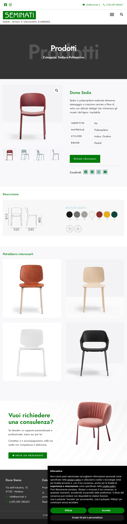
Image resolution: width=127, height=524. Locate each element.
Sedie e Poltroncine (71, 57)
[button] (111, 14)
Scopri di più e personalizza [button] (87, 517)
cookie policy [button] (108, 486)
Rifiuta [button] (68, 510)
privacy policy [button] (74, 479)
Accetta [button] (106, 510)
